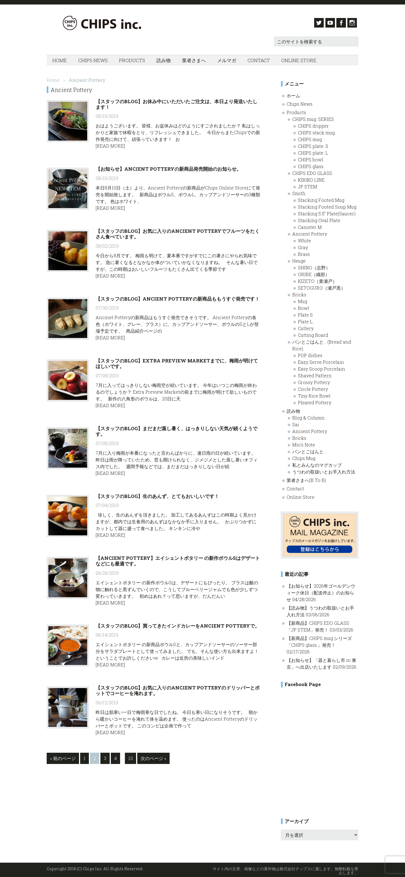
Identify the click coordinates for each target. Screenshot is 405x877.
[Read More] (110, 144)
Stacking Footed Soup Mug (327, 205)
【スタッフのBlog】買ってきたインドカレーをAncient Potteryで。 (178, 624)
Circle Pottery (313, 387)
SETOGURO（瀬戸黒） (321, 286)
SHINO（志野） (314, 266)
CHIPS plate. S (313, 144)
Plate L (305, 320)
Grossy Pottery (314, 380)
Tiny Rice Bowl (314, 394)
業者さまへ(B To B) (306, 478)
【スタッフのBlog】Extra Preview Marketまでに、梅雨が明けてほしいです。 (177, 361)
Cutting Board (313, 333)
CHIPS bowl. (311, 158)
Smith (298, 191)
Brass (304, 252)
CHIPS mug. (310, 137)
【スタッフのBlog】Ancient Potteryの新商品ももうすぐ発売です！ (178, 297)
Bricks (299, 293)
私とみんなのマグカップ (317, 463)
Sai (295, 422)
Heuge (299, 259)
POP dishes (310, 353)
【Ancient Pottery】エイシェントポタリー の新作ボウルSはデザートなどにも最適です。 (178, 559)
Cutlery (306, 326)
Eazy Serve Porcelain (321, 360)
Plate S (305, 313)
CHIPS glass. (311, 164)
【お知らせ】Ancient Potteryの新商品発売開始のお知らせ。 (168, 167)
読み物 (293, 409)
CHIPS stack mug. (317, 131)
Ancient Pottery (309, 232)
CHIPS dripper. (313, 124)
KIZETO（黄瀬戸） (317, 279)
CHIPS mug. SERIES (313, 117)
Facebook (340, 23)
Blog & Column (308, 416)
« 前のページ (63, 757)
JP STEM (307, 185)
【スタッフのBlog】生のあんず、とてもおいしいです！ (157, 494)
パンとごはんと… (309, 449)
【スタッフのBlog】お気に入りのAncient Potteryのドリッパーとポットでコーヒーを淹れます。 (178, 688)
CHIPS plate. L (313, 151)
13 (130, 757)
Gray (303, 245)
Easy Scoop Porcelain (321, 367)
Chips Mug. (304, 456)
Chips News (299, 102)
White (304, 239)
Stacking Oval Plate (319, 218)
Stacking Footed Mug (321, 198)
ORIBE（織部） (314, 272)
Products (296, 110)
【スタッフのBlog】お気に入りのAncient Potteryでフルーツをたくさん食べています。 (178, 232)
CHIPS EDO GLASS (312, 171)
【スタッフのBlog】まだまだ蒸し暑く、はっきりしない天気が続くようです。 (176, 429)
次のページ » (153, 757)
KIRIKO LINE (311, 178)
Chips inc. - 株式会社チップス (103, 23)
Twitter (315, 23)
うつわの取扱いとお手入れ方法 (323, 470)
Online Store (300, 495)
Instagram (353, 23)
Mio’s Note (303, 443)
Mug (302, 299)
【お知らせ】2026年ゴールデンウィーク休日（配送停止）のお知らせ (321, 591)
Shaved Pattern (315, 373)
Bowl (303, 306)
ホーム (293, 93)
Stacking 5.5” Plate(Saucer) (327, 212)
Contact (295, 487)
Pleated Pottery (314, 400)
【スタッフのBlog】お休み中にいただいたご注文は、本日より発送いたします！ (176, 102)
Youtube (327, 23)
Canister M (310, 225)
